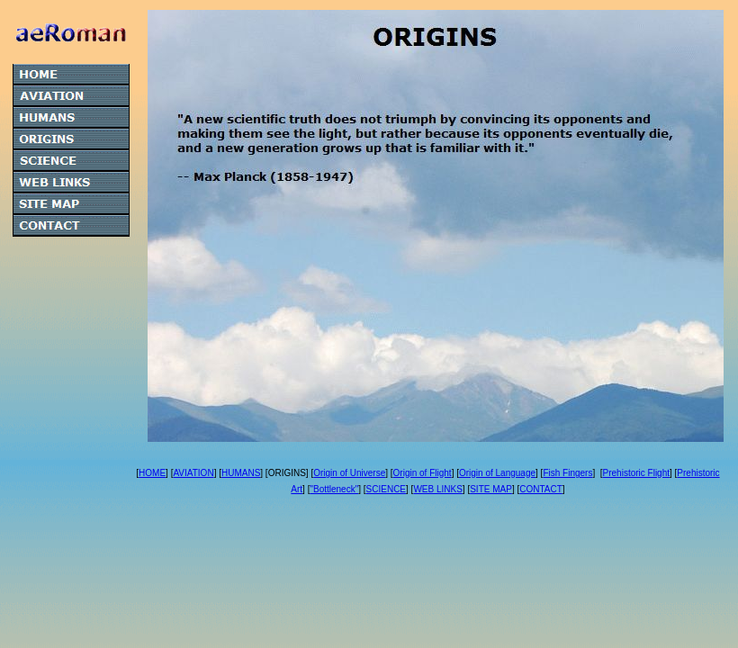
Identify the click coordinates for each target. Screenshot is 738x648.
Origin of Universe (349, 473)
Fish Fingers (567, 473)
